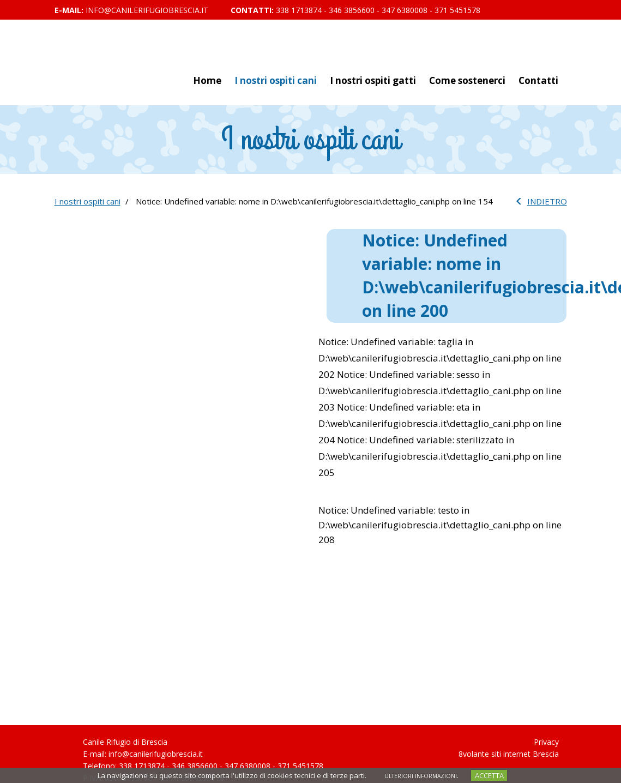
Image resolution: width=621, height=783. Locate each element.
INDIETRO (547, 201)
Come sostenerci (467, 80)
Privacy (546, 742)
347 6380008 (404, 10)
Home (207, 80)
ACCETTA (489, 775)
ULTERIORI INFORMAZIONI (420, 776)
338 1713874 (299, 10)
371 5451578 (457, 10)
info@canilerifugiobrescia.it (147, 10)
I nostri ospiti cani (275, 80)
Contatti (538, 80)
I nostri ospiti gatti (373, 80)
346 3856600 (352, 10)
